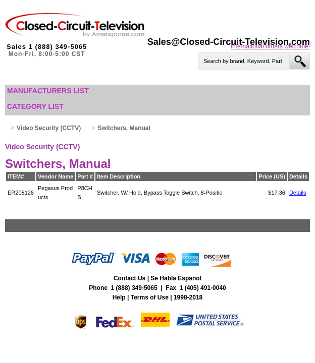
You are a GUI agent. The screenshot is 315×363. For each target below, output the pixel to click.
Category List (35, 106)
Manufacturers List (48, 91)
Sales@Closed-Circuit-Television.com (228, 42)
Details (297, 193)
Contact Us (129, 278)
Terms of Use (150, 297)
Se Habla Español (175, 278)
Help (119, 297)
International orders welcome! (270, 46)
